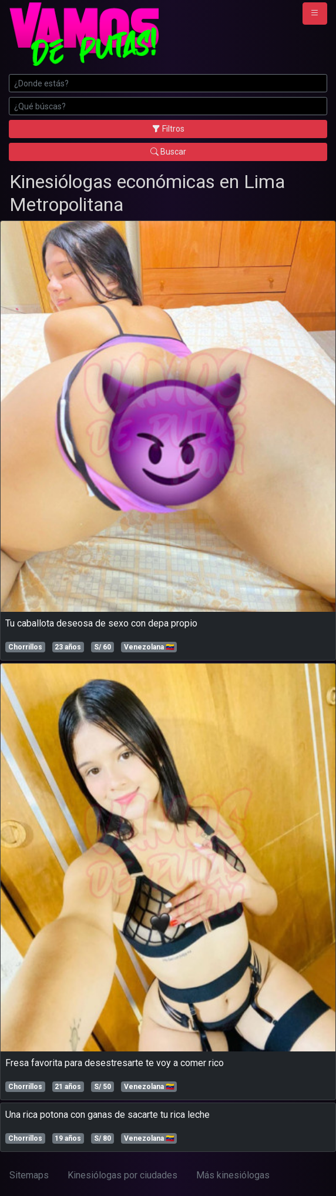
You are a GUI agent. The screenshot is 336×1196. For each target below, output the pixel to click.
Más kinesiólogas (233, 1175)
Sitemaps (29, 1175)
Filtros (168, 128)
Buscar (168, 151)
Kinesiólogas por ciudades (122, 1175)
